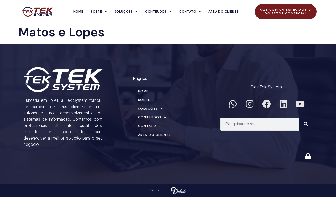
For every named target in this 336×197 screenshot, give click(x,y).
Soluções (126, 11)
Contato (190, 11)
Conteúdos (158, 11)
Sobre (99, 11)
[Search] (305, 124)
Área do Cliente (223, 11)
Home (78, 11)
